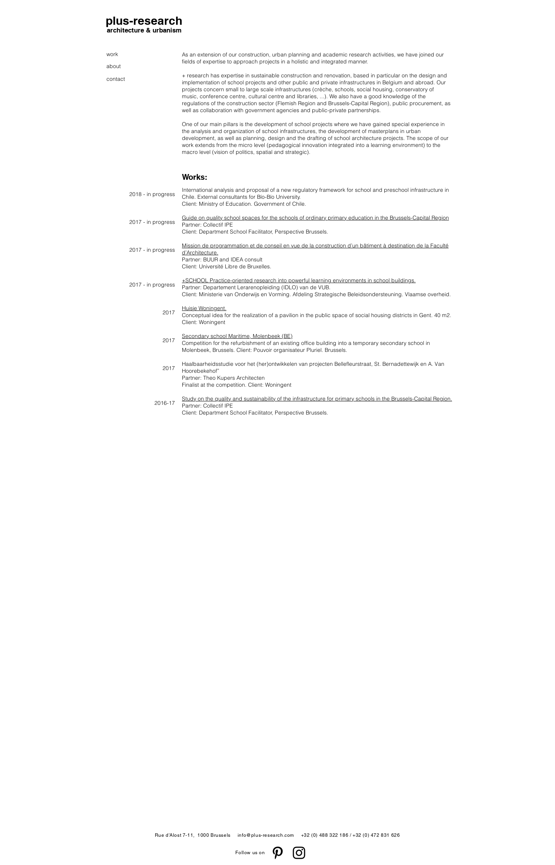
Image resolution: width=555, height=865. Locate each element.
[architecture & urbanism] (144, 30)
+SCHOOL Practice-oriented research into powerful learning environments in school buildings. (299, 280)
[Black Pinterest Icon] (277, 853)
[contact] (116, 79)
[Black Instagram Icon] (299, 853)
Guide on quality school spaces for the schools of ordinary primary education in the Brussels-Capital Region (315, 217)
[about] (118, 66)
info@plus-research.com (266, 835)
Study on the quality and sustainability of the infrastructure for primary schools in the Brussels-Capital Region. (317, 398)
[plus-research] (144, 20)
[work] (116, 54)
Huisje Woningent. (204, 308)
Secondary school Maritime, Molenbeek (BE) (237, 336)
